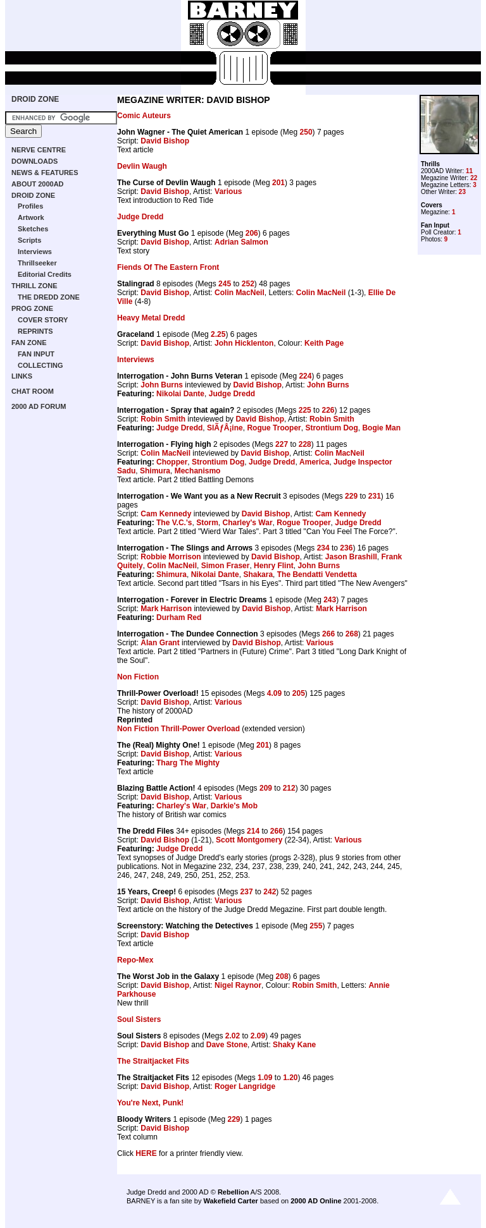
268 (352, 633)
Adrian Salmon (241, 242)
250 (306, 132)
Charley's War (247, 522)
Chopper (171, 462)
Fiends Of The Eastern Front (168, 267)
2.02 (232, 1035)
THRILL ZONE (34, 285)
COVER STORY (43, 320)
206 (252, 233)
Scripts (29, 240)
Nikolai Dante (180, 393)
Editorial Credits (45, 274)
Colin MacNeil (240, 292)
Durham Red (178, 617)
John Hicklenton (244, 343)
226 (327, 410)
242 (269, 891)
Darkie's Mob (234, 805)
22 (473, 177)
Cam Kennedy (165, 513)
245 (224, 283)
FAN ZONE (29, 342)
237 (246, 891)
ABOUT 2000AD (37, 184)
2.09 (258, 1035)
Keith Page (324, 343)
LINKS (21, 376)
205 (298, 693)
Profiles (30, 206)
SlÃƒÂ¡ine (225, 427)
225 (305, 410)
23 (462, 191)
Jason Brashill (351, 556)
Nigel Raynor (238, 985)
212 (289, 788)
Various (228, 191)
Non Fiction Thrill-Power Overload (178, 728)
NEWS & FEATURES (44, 172)
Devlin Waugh (142, 166)
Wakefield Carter (230, 1201)
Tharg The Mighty (188, 762)
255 (315, 925)
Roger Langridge (245, 1086)
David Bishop (164, 141)
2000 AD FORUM (38, 406)
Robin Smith (162, 419)
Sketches (33, 229)
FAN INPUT (36, 354)
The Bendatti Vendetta (317, 574)
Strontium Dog (331, 427)
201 (278, 182)
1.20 (290, 1077)
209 (265, 788)
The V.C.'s (174, 522)
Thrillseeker (37, 263)
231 (374, 496)
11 (469, 170)
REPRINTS (35, 331)
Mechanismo (198, 470)
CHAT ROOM (32, 391)
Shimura (155, 470)
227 (281, 444)
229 (351, 496)
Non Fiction (138, 676)
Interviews (35, 251)
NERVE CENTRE (38, 150)
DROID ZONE (35, 99)
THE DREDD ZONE (49, 297)
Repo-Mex (135, 960)
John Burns (161, 384)
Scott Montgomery (249, 840)
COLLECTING (40, 365)
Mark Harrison (166, 608)
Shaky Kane (294, 1044)
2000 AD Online (315, 1201)
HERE (145, 1153)
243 (329, 599)
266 (328, 633)
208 (282, 976)
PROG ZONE (32, 308)
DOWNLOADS (34, 161)
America (314, 462)
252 (248, 283)
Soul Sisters (139, 1019)
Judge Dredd (140, 216)
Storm (207, 522)
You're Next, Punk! (150, 1102)
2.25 (218, 334)
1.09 (265, 1077)
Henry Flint (274, 565)
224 (305, 376)
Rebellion (233, 1192)
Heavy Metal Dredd (151, 317)
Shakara (258, 574)
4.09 (274, 693)
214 (253, 831)
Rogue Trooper (274, 427)
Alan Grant (159, 642)
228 (305, 444)
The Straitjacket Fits (153, 1061)
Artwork (31, 217)
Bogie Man (381, 427)
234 (323, 548)
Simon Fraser (225, 565)
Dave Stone (226, 1044)
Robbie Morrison (170, 556)
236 (346, 548)
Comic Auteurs (144, 115)
